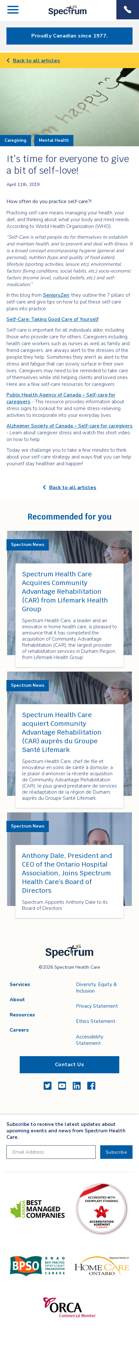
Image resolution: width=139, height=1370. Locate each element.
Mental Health (54, 140)
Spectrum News (27, 545)
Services (20, 984)
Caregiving (16, 140)
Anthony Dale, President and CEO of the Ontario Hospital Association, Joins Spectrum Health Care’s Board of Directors (67, 873)
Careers (19, 1030)
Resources (22, 1015)
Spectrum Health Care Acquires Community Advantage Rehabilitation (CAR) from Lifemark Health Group (65, 591)
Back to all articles (33, 60)
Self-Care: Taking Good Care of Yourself (52, 319)
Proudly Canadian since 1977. (69, 35)
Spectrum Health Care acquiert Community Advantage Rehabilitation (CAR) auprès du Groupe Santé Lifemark (62, 732)
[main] (69, 493)
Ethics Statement (95, 1021)
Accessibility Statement (89, 1040)
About (17, 999)
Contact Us (69, 1064)
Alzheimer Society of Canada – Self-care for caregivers (69, 426)
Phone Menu (127, 9)
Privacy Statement (97, 1006)
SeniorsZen (56, 295)
